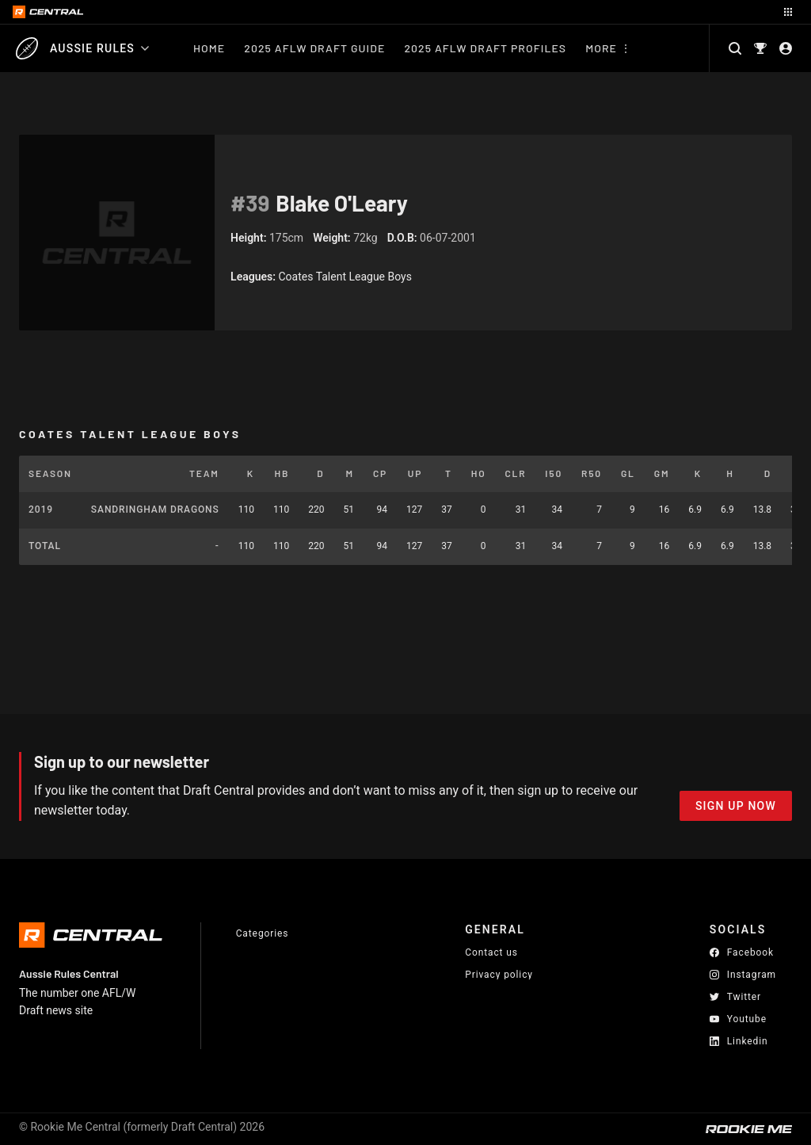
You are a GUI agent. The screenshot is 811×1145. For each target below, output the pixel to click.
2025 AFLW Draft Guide (314, 48)
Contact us (491, 952)
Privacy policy (499, 974)
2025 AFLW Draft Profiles (485, 48)
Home (209, 48)
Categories (262, 933)
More (601, 48)
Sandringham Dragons (155, 509)
